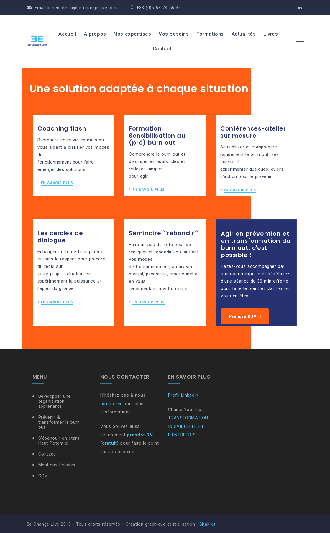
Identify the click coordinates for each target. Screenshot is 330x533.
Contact (162, 49)
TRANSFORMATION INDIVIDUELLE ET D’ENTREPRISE (188, 426)
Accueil (67, 34)
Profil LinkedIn (183, 395)
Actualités (244, 34)
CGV (43, 475)
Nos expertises (132, 34)
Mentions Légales (57, 465)
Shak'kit (207, 524)
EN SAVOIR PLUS (57, 183)
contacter (111, 403)
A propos (95, 34)
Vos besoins (174, 34)
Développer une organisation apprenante (54, 401)
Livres (270, 34)
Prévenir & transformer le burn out (59, 422)
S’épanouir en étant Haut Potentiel (59, 440)
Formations (210, 34)
